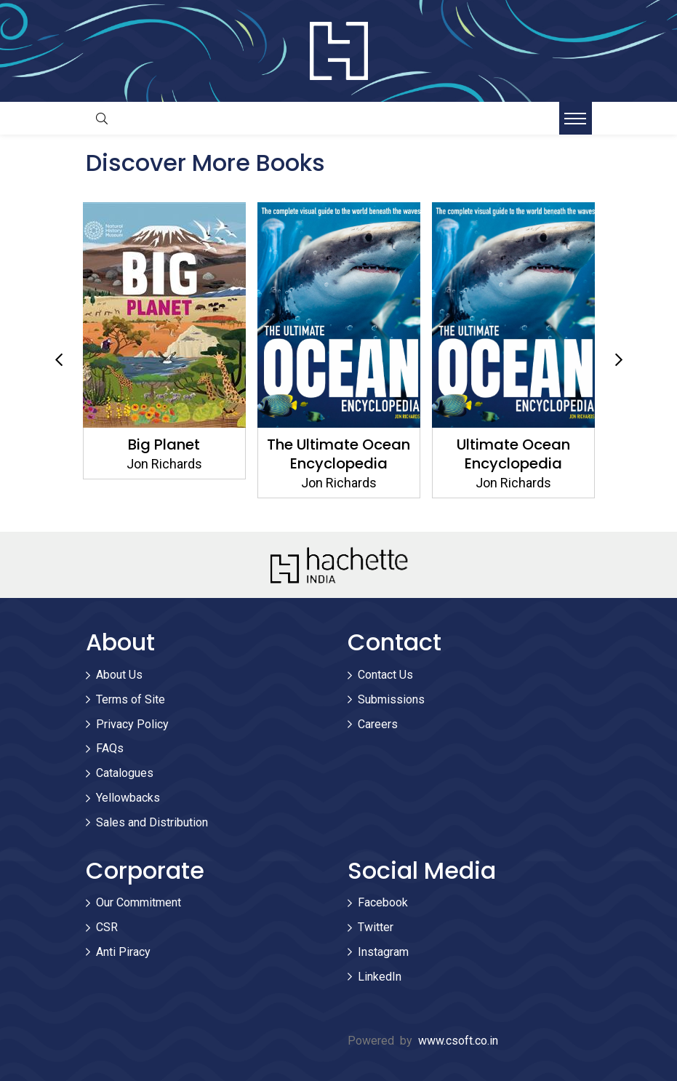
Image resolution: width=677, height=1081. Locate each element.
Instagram (383, 952)
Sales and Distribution (152, 822)
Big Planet (164, 444)
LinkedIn (379, 977)
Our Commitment (138, 902)
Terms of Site (130, 699)
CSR (107, 927)
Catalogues (124, 773)
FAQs (110, 748)
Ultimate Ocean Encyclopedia (513, 454)
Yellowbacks (128, 798)
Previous (59, 360)
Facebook (383, 902)
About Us (119, 675)
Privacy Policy (132, 724)
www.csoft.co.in (458, 1041)
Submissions (391, 699)
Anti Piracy (123, 952)
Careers (378, 724)
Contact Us (385, 675)
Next (619, 360)
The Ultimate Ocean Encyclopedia (338, 454)
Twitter (375, 927)
